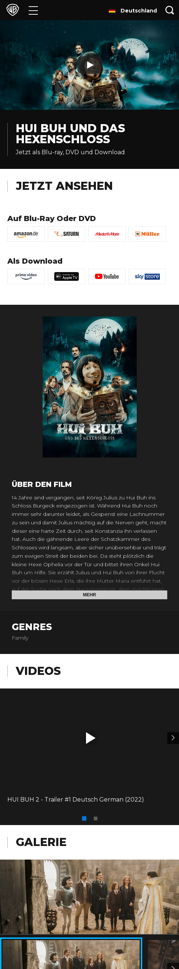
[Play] (89, 65)
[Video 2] (173, 738)
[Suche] (170, 10)
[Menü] (33, 10)
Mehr (89, 594)
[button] (91, 738)
